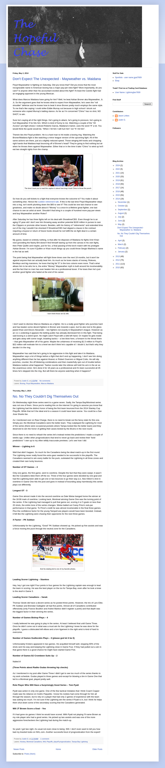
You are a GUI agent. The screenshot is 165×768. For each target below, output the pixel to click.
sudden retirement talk (48, 202)
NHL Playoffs (48, 742)
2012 (118, 260)
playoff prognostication (62, 742)
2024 (118, 165)
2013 (118, 256)
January (121, 252)
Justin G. (122, 120)
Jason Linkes (123, 116)
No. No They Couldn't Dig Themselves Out (45, 396)
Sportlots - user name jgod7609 (128, 77)
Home (58, 749)
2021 (118, 173)
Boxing (22, 383)
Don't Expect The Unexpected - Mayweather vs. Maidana (57, 79)
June (120, 221)
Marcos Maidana (47, 383)
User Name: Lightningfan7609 (127, 92)
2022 (118, 169)
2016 (118, 191)
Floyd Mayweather (33, 383)
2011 (118, 264)
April (120, 240)
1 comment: (45, 739)
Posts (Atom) (29, 754)
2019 (118, 180)
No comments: (45, 381)
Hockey (23, 742)
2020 (118, 176)
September (123, 209)
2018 (118, 184)
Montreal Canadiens (34, 742)
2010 (118, 267)
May (120, 224)
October (121, 206)
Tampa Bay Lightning (80, 742)
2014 (118, 199)
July (120, 217)
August (121, 213)
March (121, 244)
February (122, 248)
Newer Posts (18, 749)
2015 (118, 195)
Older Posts (97, 749)
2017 (118, 188)
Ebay (117, 81)
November (122, 202)
